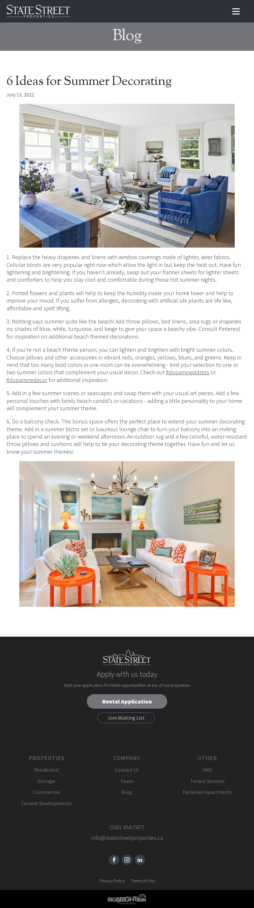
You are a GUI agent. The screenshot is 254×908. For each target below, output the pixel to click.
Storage (46, 781)
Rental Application (127, 701)
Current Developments (46, 803)
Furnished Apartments (207, 792)
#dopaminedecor (26, 380)
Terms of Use (143, 881)
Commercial (46, 792)
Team (127, 781)
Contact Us (127, 770)
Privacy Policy (112, 881)
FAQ (207, 770)
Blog (127, 792)
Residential (46, 770)
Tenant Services (207, 781)
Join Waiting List (126, 717)
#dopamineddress (187, 372)
